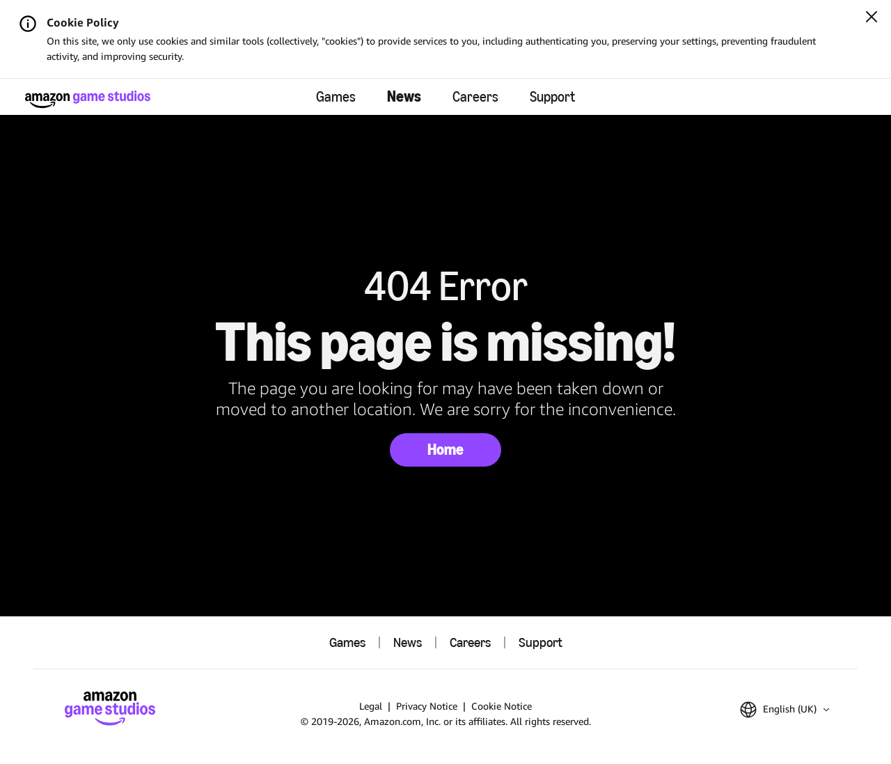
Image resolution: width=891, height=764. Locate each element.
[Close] (871, 18)
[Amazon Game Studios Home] (87, 99)
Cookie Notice (501, 706)
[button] (784, 709)
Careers (475, 96)
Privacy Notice (426, 706)
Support (552, 96)
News (404, 96)
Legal (370, 706)
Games (336, 96)
